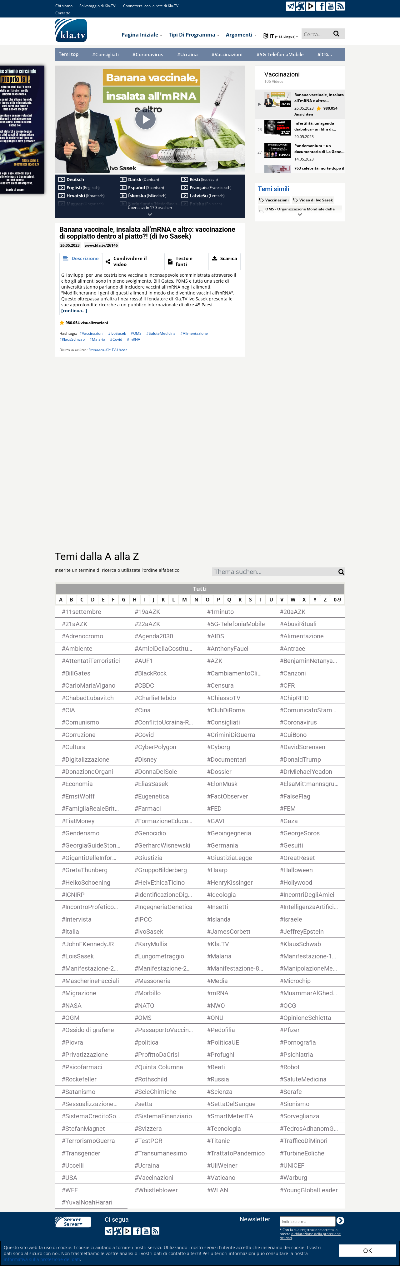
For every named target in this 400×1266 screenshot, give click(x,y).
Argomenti (241, 34)
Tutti (200, 588)
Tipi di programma (194, 34)
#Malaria (97, 339)
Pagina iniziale (142, 34)
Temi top (68, 54)
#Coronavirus (147, 54)
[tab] (80, 261)
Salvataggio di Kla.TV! (97, 5)
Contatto (62, 13)
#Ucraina (187, 54)
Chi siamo (63, 5)
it (280, 35)
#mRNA (133, 339)
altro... (325, 54)
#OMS (136, 333)
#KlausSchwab (72, 339)
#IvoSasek (117, 333)
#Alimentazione (194, 333)
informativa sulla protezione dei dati (42, 1259)
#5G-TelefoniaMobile (280, 54)
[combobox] (275, 571)
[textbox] (275, 572)
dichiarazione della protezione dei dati (310, 1235)
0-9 (337, 599)
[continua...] (74, 311)
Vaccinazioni (282, 74)
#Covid (116, 339)
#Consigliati (105, 54)
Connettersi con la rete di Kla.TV (150, 5)
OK (367, 1250)
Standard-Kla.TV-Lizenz (107, 350)
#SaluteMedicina (161, 333)
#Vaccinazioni (227, 54)
